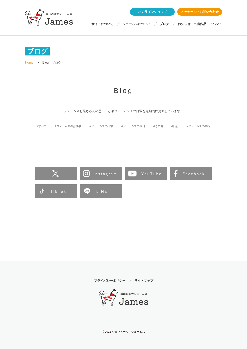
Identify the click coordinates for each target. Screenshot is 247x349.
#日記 (174, 126)
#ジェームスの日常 (101, 126)
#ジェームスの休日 (133, 126)
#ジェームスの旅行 (198, 126)
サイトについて (102, 24)
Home (29, 62)
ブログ (164, 24)
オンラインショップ (152, 11)
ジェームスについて (136, 24)
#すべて (42, 126)
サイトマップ (143, 280)
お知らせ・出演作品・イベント (200, 24)
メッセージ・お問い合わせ (200, 11)
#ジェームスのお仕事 (68, 126)
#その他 (158, 126)
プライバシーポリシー (109, 280)
